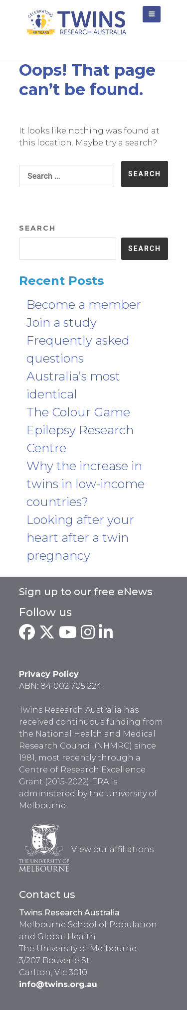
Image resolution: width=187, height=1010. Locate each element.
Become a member (83, 304)
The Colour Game (78, 412)
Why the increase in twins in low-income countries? (85, 484)
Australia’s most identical (73, 385)
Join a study (61, 322)
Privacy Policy (49, 674)
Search (37, 228)
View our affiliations (112, 849)
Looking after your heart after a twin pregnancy (80, 537)
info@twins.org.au (58, 984)
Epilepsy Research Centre (80, 439)
